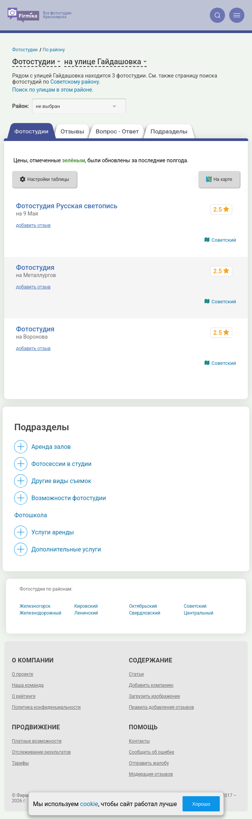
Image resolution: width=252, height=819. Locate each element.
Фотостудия (35, 267)
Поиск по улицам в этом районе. (53, 90)
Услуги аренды (52, 532)
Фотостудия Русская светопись (66, 206)
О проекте (22, 674)
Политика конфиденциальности (46, 707)
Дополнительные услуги (66, 549)
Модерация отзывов (151, 774)
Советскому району (74, 82)
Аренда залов (51, 446)
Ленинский (86, 613)
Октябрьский (143, 606)
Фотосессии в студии (61, 463)
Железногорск (35, 606)
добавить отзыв (33, 225)
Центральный (199, 613)
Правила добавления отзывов (161, 707)
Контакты (139, 741)
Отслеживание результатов (41, 752)
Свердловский (144, 613)
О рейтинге (23, 696)
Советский (223, 240)
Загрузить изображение (154, 696)
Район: (20, 106)
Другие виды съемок (61, 481)
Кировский (86, 606)
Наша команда (28, 685)
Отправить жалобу (149, 763)
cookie (89, 804)
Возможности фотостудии (68, 498)
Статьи (136, 674)
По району (54, 49)
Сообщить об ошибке (151, 752)
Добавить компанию (151, 685)
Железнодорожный (41, 613)
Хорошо (201, 804)
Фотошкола (30, 515)
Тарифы (20, 763)
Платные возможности (37, 741)
